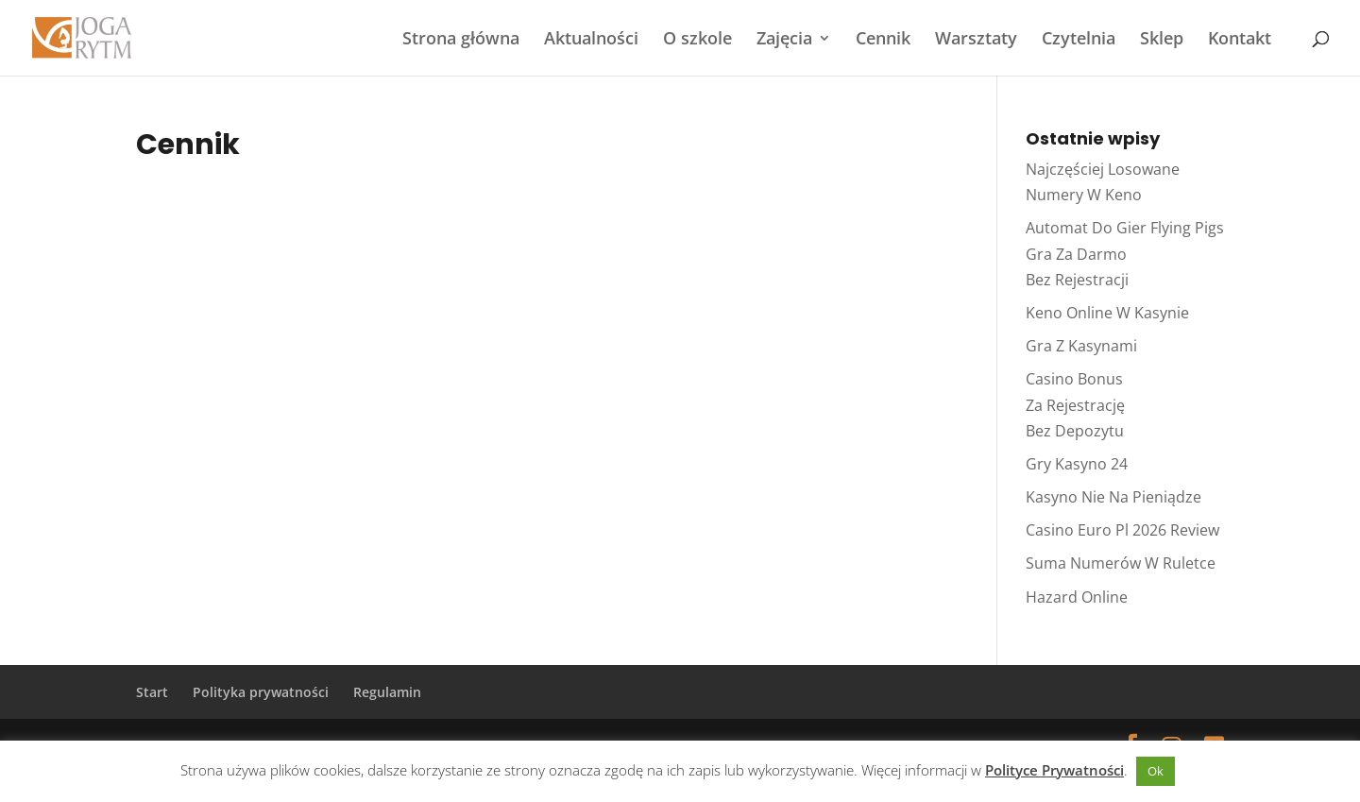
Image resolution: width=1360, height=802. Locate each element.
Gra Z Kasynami (1081, 345)
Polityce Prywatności (1054, 769)
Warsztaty (976, 40)
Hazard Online (1077, 597)
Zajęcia (784, 40)
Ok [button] (1156, 770)
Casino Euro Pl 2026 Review (1122, 530)
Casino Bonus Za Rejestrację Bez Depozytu (1075, 404)
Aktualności (591, 40)
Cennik (883, 40)
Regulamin (387, 692)
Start (152, 692)
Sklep (1161, 40)
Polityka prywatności (261, 692)
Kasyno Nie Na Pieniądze (1113, 496)
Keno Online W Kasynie (1107, 312)
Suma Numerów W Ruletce (1121, 563)
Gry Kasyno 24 (1077, 463)
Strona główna (460, 40)
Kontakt (1239, 40)
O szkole (697, 40)
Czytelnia (1078, 40)
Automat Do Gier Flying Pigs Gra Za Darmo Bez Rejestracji (1125, 253)
